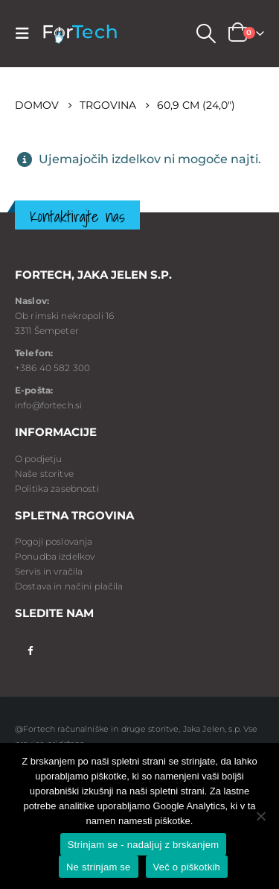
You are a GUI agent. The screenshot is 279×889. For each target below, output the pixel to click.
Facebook (30, 649)
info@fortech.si (48, 405)
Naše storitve (44, 473)
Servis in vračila (49, 571)
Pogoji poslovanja (53, 541)
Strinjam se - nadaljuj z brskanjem (143, 844)
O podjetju (38, 458)
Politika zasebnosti (57, 488)
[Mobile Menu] (27, 33)
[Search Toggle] (205, 33)
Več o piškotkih (186, 867)
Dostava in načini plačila (69, 586)
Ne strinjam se (98, 867)
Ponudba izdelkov (54, 556)
